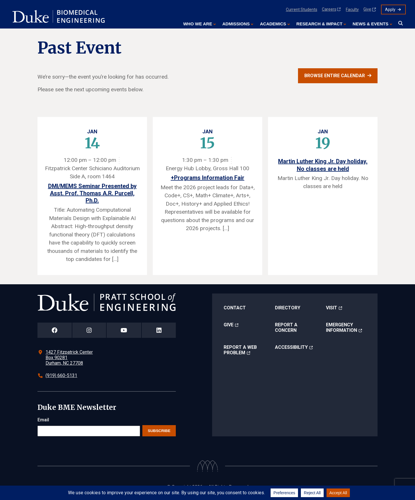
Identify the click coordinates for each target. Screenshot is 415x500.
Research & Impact (319, 23)
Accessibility (291, 347)
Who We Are (197, 23)
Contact (235, 307)
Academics (273, 23)
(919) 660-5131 (61, 375)
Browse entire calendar (334, 75)
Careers (329, 9)
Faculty (352, 9)
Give (367, 9)
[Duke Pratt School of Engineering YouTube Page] (124, 330)
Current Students (301, 9)
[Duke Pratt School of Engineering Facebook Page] (54, 330)
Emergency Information (341, 327)
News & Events (370, 23)
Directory (287, 307)
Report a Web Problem (240, 349)
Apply (390, 9)
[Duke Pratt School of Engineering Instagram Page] (89, 330)
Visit (331, 307)
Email (43, 420)
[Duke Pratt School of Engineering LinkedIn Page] (159, 330)
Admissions (236, 23)
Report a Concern (286, 327)
